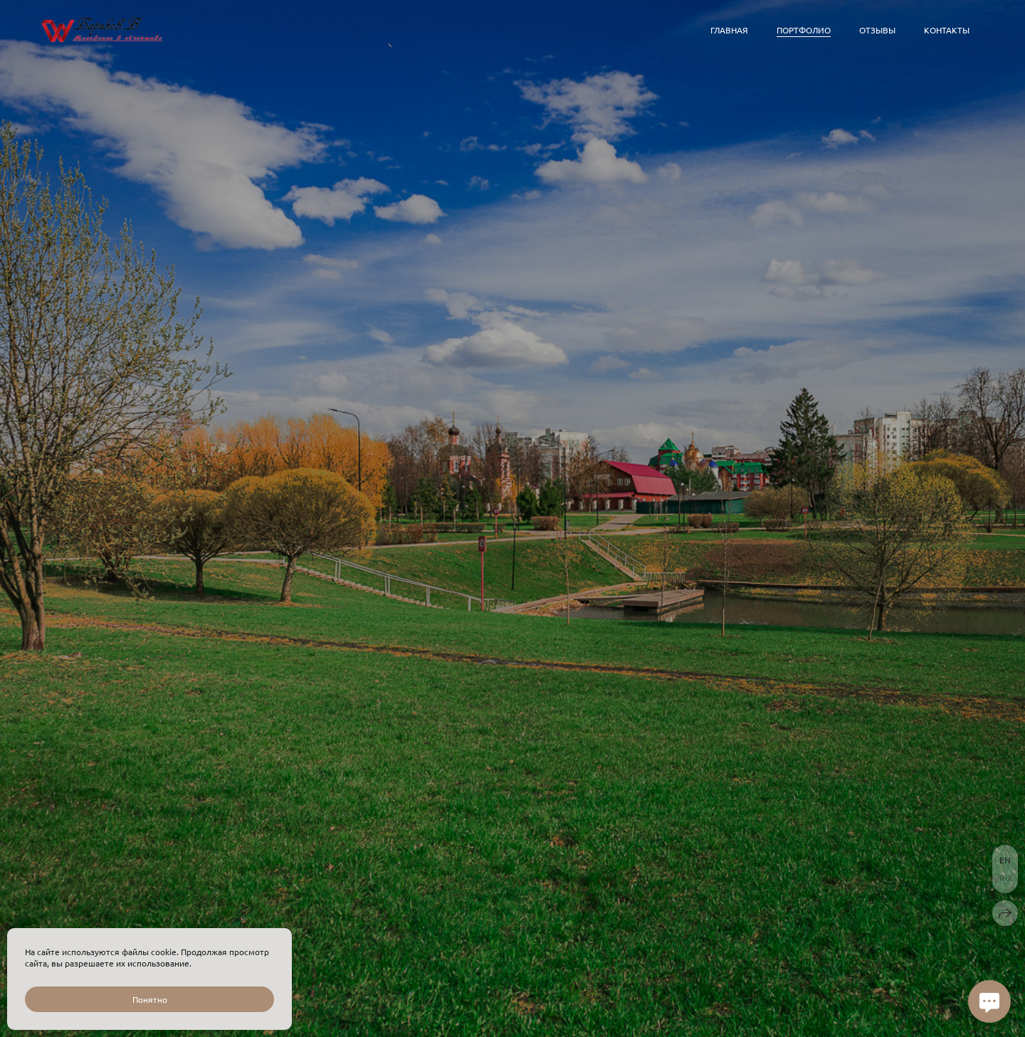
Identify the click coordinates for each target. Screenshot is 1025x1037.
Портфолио (804, 30)
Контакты (946, 30)
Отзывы (877, 30)
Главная (729, 30)
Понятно (149, 999)
